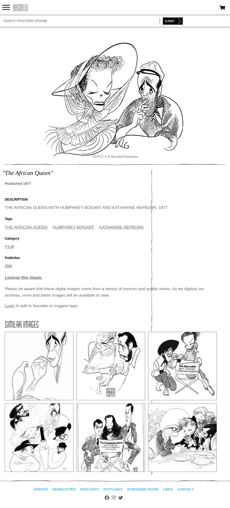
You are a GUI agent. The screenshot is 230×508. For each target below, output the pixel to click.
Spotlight (113, 489)
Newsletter (64, 489)
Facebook (107, 497)
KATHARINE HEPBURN (121, 227)
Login (10, 306)
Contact (185, 489)
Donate (41, 489)
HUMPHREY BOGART (73, 227)
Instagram (114, 497)
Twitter (120, 497)
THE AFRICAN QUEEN (26, 227)
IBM (8, 266)
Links (168, 489)
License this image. (23, 277)
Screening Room (142, 489)
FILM (9, 246)
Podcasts (89, 489)
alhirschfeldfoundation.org (20, 7)
